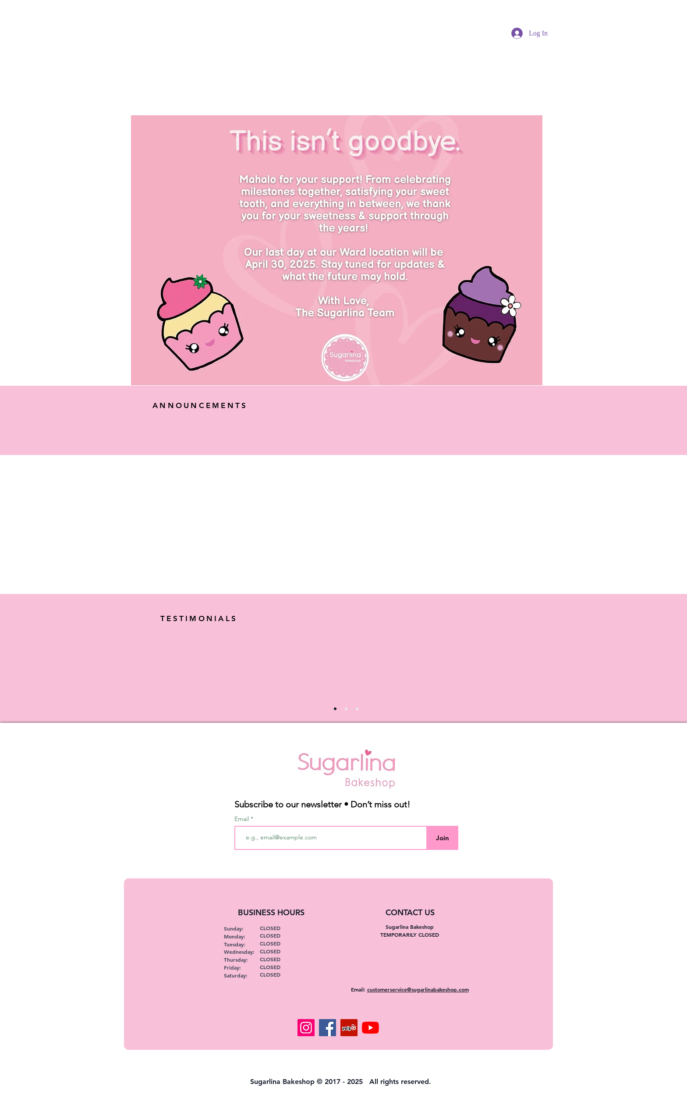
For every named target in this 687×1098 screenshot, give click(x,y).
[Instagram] (306, 1027)
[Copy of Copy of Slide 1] (357, 708)
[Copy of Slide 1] (346, 708)
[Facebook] (327, 1027)
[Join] (442, 838)
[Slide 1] (335, 708)
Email (242, 819)
